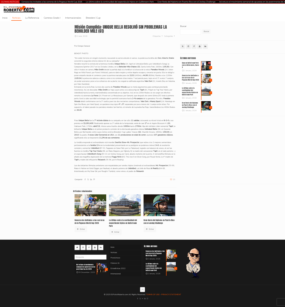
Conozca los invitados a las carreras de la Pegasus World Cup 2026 (51, 2)
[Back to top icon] (142, 289)
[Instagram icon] (147, 298)
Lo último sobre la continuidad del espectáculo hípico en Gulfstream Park (120, 2)
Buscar (183, 26)
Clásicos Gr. (115, 263)
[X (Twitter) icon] (140, 298)
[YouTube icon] (142, 298)
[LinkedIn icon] (145, 298)
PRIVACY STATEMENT (171, 294)
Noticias (113, 252)
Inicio (112, 247)
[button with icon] (182, 46)
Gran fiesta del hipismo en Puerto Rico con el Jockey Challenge (186, 2)
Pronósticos (115, 258)
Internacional (115, 273)
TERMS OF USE (153, 294)
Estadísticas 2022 (118, 268)
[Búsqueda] (90, 257)
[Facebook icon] (138, 298)
